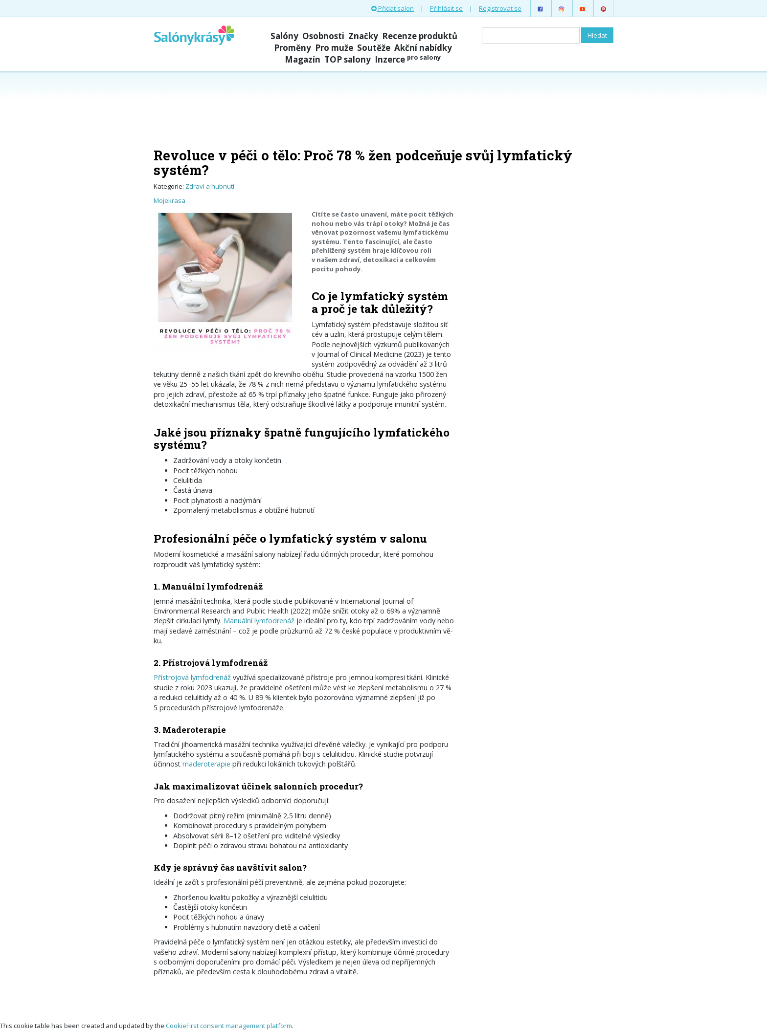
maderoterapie (206, 763)
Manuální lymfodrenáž (259, 620)
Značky (363, 36)
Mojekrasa (169, 200)
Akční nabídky (423, 47)
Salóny (284, 36)
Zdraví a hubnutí (209, 186)
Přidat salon (392, 8)
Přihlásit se (446, 8)
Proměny (292, 47)
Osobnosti (323, 36)
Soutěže (373, 47)
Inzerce (408, 59)
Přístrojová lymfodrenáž (192, 677)
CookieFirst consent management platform (229, 1025)
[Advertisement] (383, 109)
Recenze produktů (419, 36)
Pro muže (334, 47)
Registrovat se (500, 8)
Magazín (302, 59)
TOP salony (347, 59)
